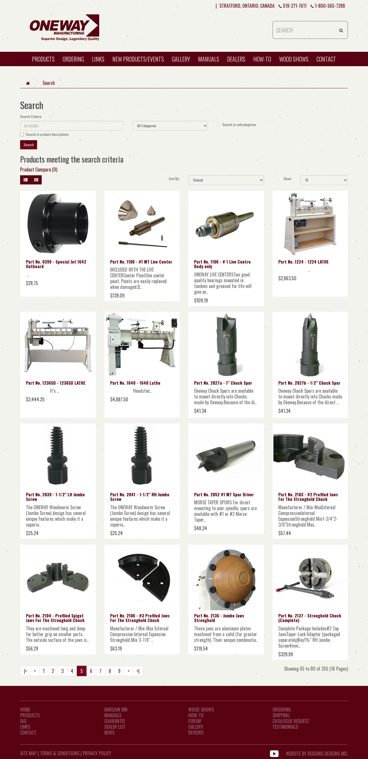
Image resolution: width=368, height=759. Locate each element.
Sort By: (174, 178)
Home (25, 709)
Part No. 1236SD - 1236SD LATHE (55, 383)
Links (98, 59)
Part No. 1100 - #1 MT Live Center (141, 261)
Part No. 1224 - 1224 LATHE (303, 261)
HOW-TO (262, 59)
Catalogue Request (291, 721)
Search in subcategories (236, 124)
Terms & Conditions (59, 753)
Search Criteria (30, 116)
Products (43, 59)
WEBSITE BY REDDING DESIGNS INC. (317, 753)
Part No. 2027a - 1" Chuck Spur (223, 383)
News (109, 732)
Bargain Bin (115, 709)
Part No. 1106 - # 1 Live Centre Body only (222, 264)
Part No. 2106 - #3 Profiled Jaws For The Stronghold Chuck (140, 617)
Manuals (208, 59)
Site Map (28, 753)
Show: (287, 178)
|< (25, 671)
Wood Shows (201, 709)
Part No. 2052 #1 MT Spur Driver (224, 494)
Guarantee (114, 721)
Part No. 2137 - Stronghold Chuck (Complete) (309, 617)
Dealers (236, 59)
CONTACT (326, 59)
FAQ (23, 721)
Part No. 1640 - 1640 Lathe (135, 383)
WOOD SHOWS (293, 59)
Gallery (181, 59)
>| (138, 671)
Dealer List (115, 726)
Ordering (73, 59)
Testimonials (285, 726)
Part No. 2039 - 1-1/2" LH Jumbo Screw (55, 496)
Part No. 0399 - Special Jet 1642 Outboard (56, 264)
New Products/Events (138, 59)
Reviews (196, 732)
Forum (194, 721)
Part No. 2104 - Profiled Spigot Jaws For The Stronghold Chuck (55, 617)
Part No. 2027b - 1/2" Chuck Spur (309, 383)
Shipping (281, 715)
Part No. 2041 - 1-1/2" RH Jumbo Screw (139, 496)
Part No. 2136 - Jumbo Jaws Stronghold (219, 617)
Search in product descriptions (44, 134)
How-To (196, 715)
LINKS (25, 726)
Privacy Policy (97, 753)
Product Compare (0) (38, 169)
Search (49, 82)
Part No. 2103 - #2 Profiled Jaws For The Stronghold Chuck (308, 496)
